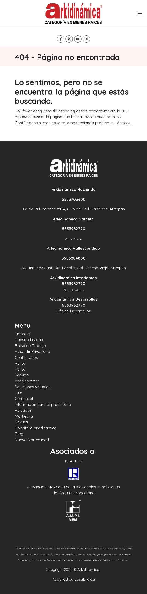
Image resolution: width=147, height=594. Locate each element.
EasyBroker (85, 579)
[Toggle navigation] (140, 13)
